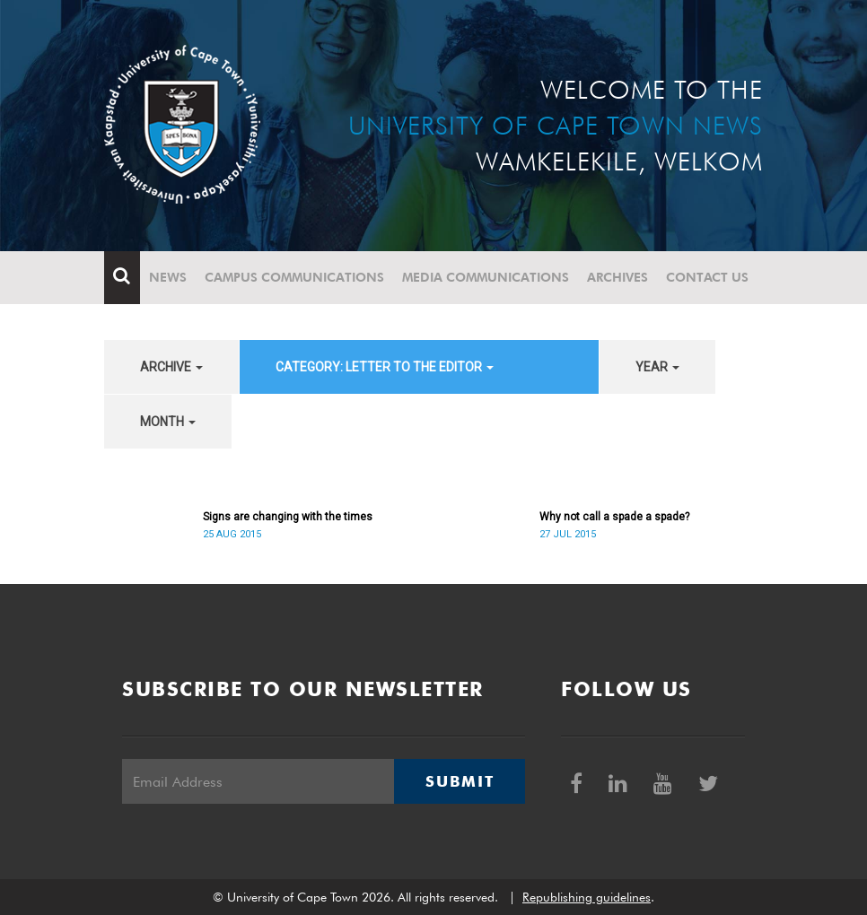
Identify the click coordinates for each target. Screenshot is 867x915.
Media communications (485, 277)
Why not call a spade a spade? (614, 516)
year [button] (657, 367)
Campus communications (294, 277)
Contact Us (707, 277)
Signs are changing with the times (287, 516)
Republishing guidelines (586, 897)
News (168, 277)
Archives (617, 277)
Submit (459, 781)
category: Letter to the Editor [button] (385, 367)
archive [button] (171, 367)
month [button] (168, 421)
